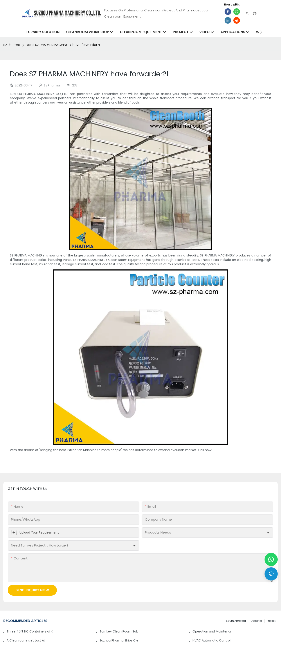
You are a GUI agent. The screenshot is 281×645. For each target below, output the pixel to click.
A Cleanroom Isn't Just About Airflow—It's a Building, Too (26, 640)
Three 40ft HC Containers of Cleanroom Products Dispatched (29, 631)
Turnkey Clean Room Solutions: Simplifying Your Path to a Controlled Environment (118, 631)
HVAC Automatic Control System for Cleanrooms (212, 640)
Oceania (256, 621)
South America (236, 621)
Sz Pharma (11, 44)
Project (271, 621)
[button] (260, 32)
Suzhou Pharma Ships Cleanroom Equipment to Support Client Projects (118, 640)
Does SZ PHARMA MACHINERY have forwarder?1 (63, 44)
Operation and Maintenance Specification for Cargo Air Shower (212, 631)
